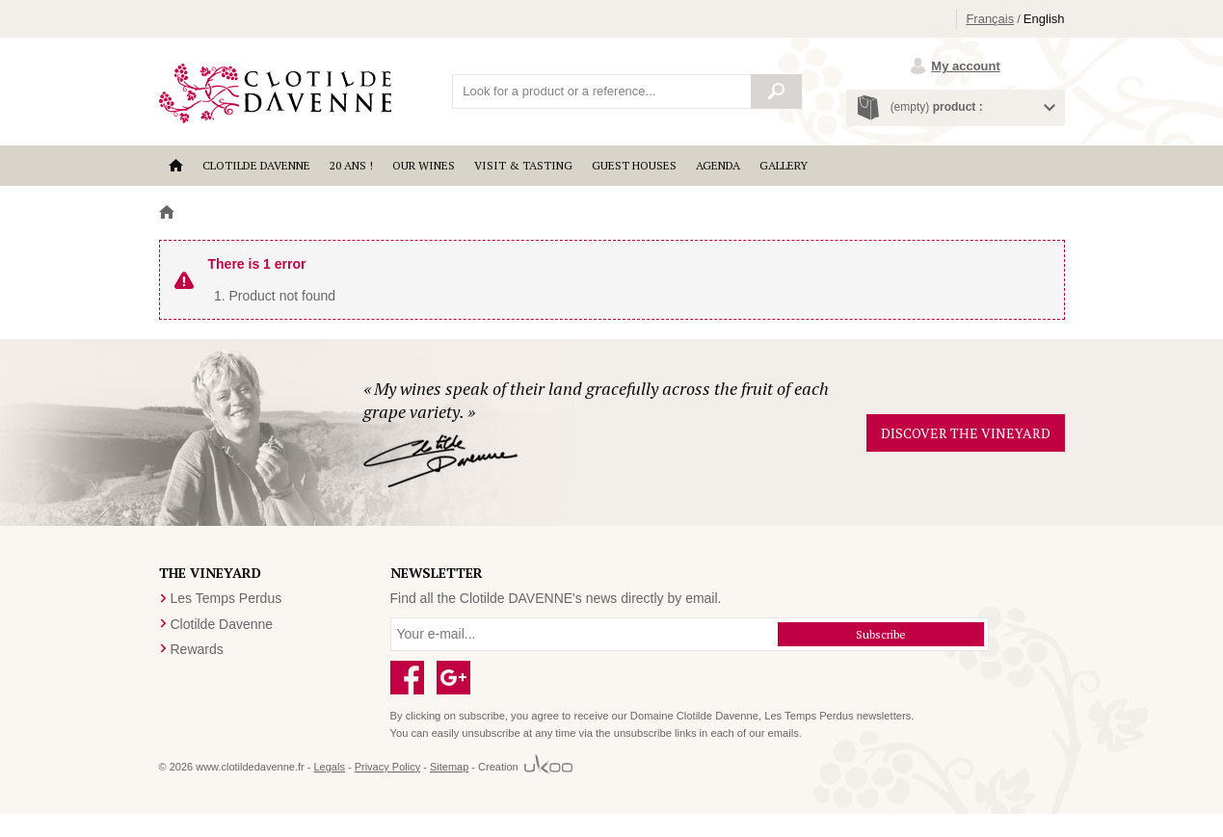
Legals (328, 766)
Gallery (783, 165)
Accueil (176, 165)
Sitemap (449, 766)
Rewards (197, 649)
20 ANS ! (351, 165)
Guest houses (634, 165)
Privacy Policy (387, 766)
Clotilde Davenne (256, 165)
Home (166, 213)
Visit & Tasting (523, 165)
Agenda (718, 165)
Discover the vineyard (965, 433)
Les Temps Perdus (226, 598)
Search (777, 91)
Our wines (423, 165)
